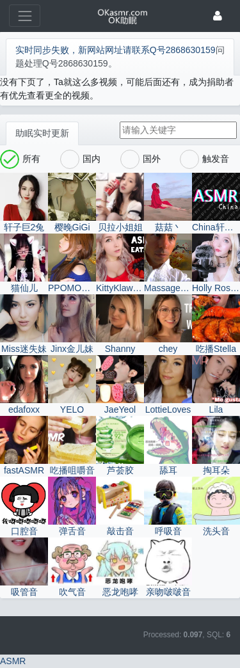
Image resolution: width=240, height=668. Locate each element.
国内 (80, 159)
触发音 (204, 159)
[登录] (217, 15)
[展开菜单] (24, 15)
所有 (20, 159)
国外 (140, 159)
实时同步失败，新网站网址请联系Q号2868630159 (115, 50)
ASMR (13, 661)
